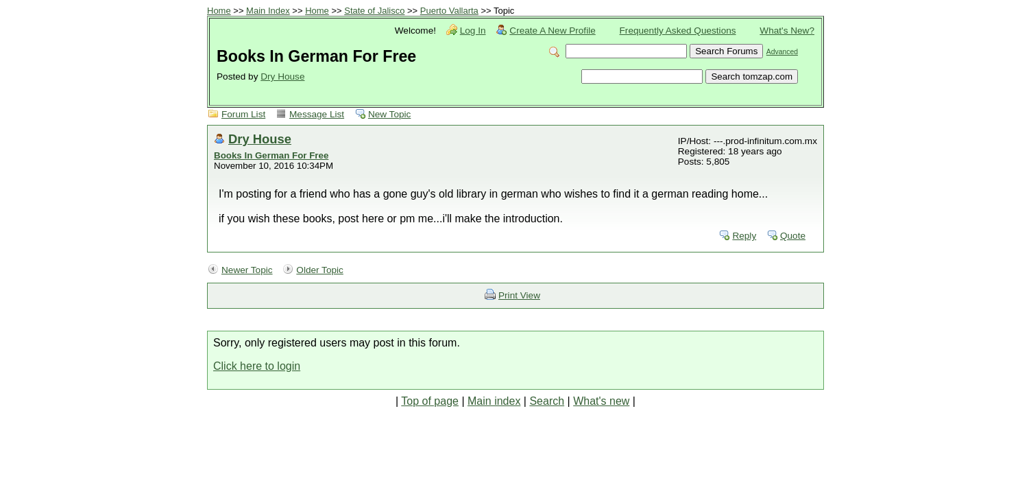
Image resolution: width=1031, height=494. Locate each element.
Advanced (782, 52)
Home (219, 10)
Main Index (268, 10)
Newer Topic (247, 270)
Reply (744, 236)
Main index (494, 401)
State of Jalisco (374, 10)
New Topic (389, 114)
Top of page (430, 401)
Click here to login (256, 366)
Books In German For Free (271, 155)
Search (546, 401)
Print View (519, 295)
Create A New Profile (552, 30)
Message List (316, 114)
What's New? (787, 30)
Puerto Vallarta (449, 10)
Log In (473, 30)
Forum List (243, 114)
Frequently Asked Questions (678, 30)
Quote (792, 236)
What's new (601, 401)
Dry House (282, 76)
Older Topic (319, 270)
